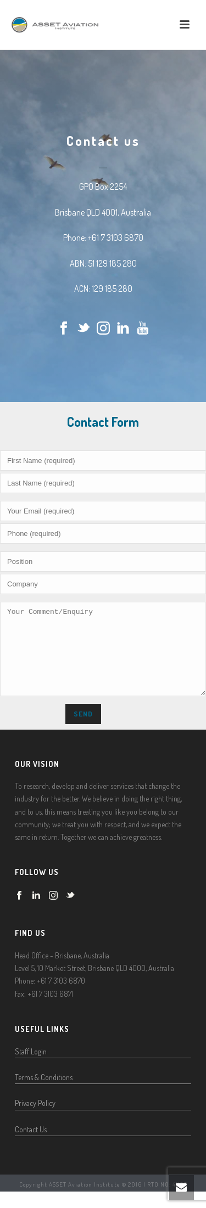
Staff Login (31, 1067)
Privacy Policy (35, 1119)
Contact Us (31, 1145)
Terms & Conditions (44, 1093)
